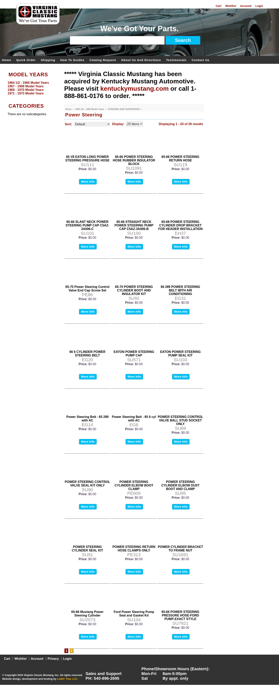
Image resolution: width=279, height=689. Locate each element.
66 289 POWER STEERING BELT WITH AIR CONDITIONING (180, 290)
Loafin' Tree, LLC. (67, 678)
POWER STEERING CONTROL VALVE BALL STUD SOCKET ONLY (180, 420)
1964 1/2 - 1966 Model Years (90, 109)
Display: (118, 124)
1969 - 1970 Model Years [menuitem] (25, 89)
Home (6, 59)
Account (246, 6)
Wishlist (230, 6)
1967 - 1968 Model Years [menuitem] (25, 86)
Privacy (53, 658)
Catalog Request (103, 59)
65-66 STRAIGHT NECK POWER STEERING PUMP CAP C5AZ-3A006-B (134, 225)
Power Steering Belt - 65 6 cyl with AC (134, 418)
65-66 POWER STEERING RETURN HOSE (180, 158)
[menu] (31, 88)
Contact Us (200, 59)
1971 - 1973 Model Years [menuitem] (25, 93)
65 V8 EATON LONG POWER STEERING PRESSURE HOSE (87, 158)
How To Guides (72, 59)
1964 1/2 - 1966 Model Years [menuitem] (28, 82)
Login (259, 6)
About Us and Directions (141, 59)
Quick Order (26, 59)
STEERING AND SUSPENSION (124, 109)
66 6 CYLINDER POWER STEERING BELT (87, 353)
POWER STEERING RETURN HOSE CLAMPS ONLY (133, 548)
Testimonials (176, 59)
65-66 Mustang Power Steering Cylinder (87, 613)
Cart (218, 6)
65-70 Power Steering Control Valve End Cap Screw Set (87, 288)
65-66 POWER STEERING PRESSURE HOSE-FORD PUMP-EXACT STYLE (180, 615)
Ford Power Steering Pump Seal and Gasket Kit (134, 613)
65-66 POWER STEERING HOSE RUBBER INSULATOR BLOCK (134, 160)
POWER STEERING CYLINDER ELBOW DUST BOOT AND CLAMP (180, 485)
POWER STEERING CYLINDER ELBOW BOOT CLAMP (134, 485)
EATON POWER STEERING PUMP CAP (134, 353)
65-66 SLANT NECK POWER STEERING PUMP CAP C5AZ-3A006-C (87, 225)
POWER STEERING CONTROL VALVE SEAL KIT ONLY (87, 483)
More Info (87, 181)
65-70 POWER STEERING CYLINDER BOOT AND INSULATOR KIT (134, 290)
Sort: (68, 124)
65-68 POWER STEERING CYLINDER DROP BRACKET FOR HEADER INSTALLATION (180, 225)
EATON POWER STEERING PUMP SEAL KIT (180, 353)
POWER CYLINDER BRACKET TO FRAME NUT (180, 548)
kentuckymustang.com (134, 88)
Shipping (48, 59)
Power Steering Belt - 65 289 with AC (87, 418)
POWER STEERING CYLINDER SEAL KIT (87, 548)
